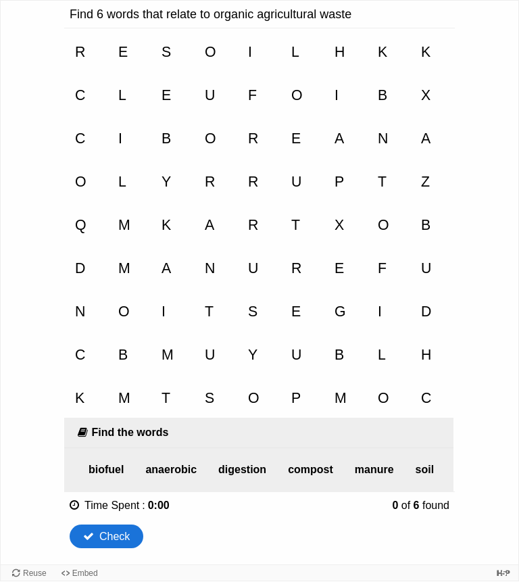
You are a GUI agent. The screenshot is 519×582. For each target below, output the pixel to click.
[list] (258, 470)
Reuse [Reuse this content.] (35, 573)
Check (106, 536)
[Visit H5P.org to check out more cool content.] (503, 573)
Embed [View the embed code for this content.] (85, 573)
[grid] (258, 223)
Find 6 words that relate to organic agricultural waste (210, 14)
